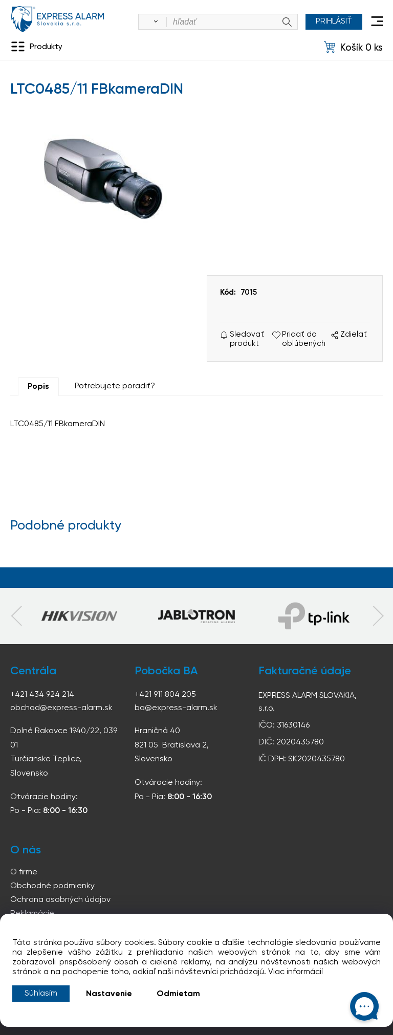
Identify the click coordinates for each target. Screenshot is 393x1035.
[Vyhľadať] (154, 22)
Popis (38, 387)
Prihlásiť (334, 21)
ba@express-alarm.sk (176, 708)
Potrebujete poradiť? (115, 386)
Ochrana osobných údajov (60, 900)
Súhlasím (41, 993)
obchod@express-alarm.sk (61, 708)
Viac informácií (295, 972)
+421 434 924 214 (42, 695)
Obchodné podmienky (52, 886)
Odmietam (178, 994)
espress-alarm (57, 19)
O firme (23, 872)
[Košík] (353, 47)
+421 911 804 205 (165, 695)
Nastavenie (109, 994)
